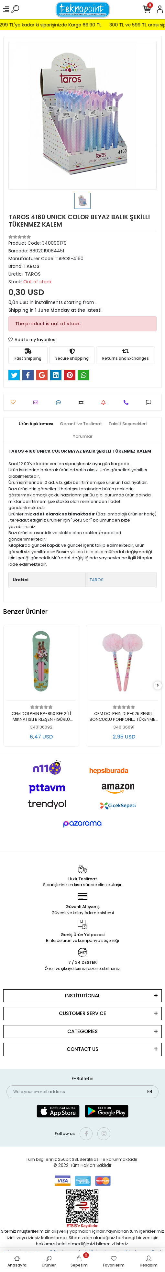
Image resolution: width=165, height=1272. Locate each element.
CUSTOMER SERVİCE (82, 1013)
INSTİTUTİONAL (82, 995)
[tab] (36, 423)
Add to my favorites (31, 340)
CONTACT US (82, 1049)
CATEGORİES (82, 1031)
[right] (157, 685)
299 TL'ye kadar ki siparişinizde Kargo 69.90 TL (55, 25)
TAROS (97, 580)
